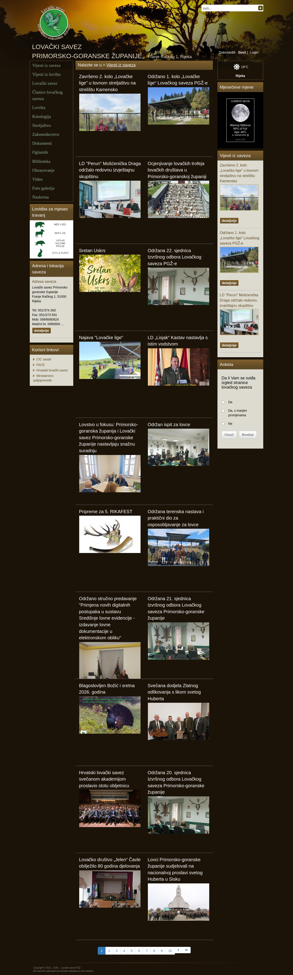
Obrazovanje (43, 170)
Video (37, 179)
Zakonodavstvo (45, 134)
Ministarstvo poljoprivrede (43, 378)
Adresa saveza (44, 281)
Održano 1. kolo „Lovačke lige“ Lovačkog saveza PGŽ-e (178, 80)
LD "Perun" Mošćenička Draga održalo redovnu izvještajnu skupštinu (110, 170)
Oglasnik (40, 152)
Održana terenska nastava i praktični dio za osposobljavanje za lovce (176, 518)
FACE (40, 365)
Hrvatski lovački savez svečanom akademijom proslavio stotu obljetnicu (104, 779)
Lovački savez (44, 83)
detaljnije (41, 330)
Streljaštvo (41, 125)
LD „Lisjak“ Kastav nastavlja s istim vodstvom (178, 341)
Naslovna (40, 197)
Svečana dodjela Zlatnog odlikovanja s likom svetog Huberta (174, 692)
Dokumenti (42, 143)
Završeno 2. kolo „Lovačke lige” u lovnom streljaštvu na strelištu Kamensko (107, 83)
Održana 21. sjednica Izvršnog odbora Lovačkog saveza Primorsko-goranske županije (176, 608)
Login (254, 52)
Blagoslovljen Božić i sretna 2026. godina (107, 689)
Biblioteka (41, 161)
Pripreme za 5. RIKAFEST (105, 511)
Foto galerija (43, 188)
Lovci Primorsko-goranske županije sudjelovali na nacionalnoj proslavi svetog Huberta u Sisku (175, 869)
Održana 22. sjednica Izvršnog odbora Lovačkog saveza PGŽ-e (174, 257)
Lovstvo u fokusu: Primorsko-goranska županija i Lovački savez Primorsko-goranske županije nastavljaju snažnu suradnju (108, 437)
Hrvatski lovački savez (52, 370)
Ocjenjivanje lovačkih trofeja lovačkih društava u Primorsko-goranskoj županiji (177, 170)
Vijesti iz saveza (46, 65)
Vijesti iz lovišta (46, 74)
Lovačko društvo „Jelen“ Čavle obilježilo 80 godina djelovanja (110, 863)
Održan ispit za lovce (169, 424)
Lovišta (38, 107)
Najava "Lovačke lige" (101, 337)
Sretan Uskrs (92, 250)
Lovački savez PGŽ (70, 968)
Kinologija (41, 116)
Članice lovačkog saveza (47, 95)
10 (170, 951)
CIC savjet (43, 359)
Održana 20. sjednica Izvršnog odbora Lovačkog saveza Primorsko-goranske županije (176, 782)
